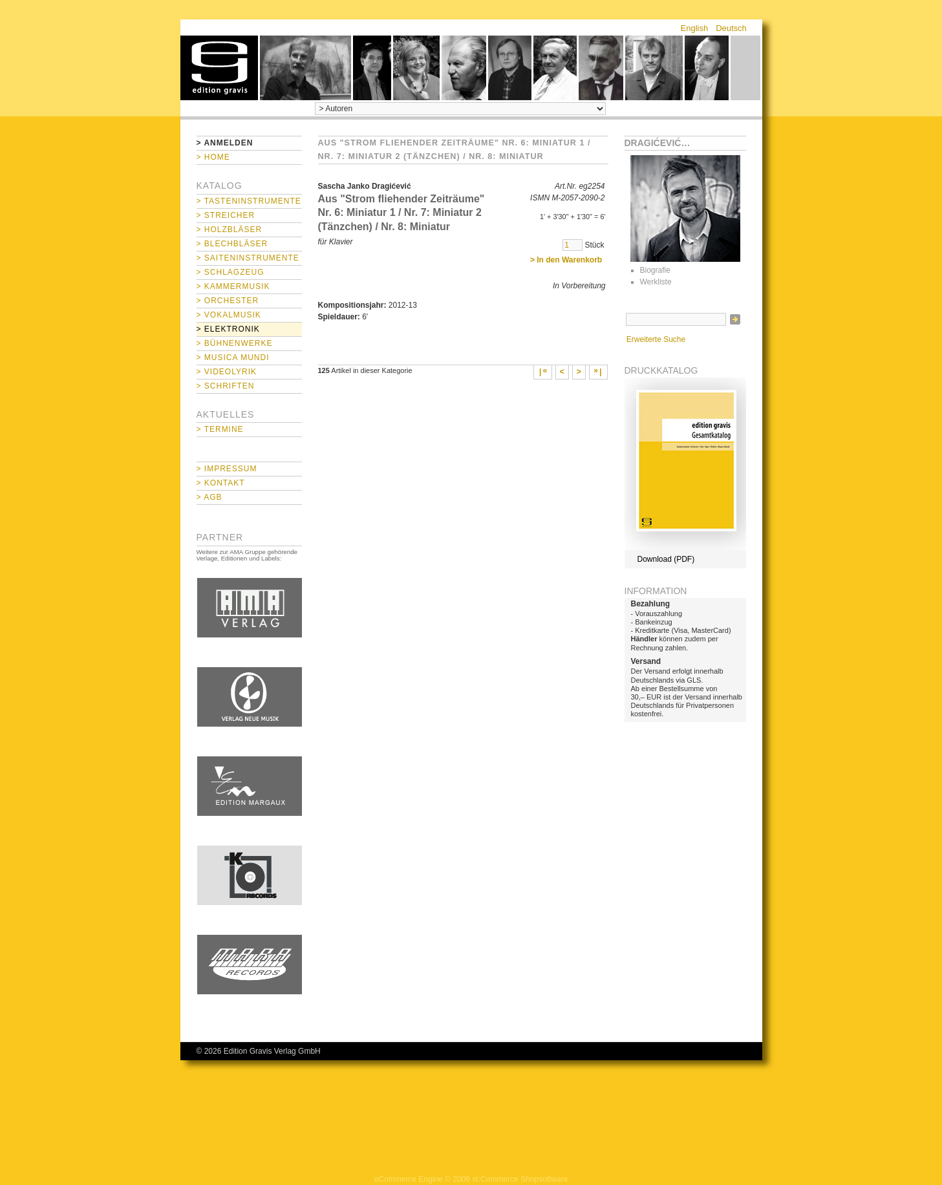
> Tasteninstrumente (249, 201)
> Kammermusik (233, 286)
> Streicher (226, 215)
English (695, 28)
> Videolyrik (227, 371)
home (219, 68)
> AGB (209, 497)
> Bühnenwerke (235, 343)
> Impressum (227, 468)
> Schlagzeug (230, 272)
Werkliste (656, 281)
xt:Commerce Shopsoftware (520, 1179)
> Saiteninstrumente (248, 257)
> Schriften (226, 385)
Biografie (655, 270)
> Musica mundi (233, 357)
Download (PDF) (666, 559)
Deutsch (731, 28)
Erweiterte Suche (655, 339)
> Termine (220, 429)
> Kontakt (221, 482)
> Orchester (228, 300)
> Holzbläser (229, 229)
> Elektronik (228, 329)
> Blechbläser (232, 243)
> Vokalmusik (229, 314)
